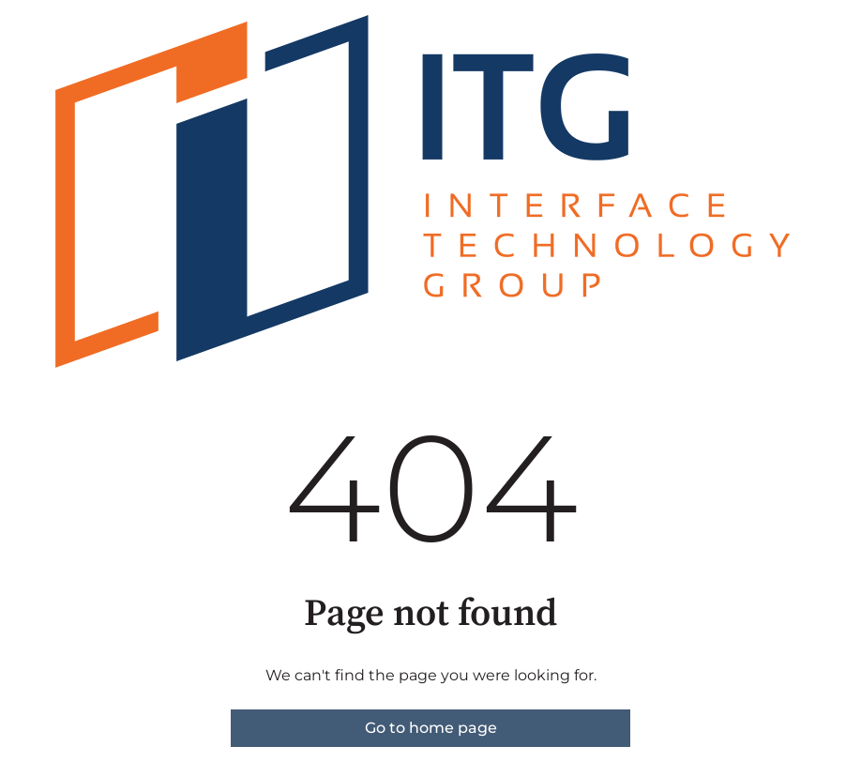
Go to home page (431, 728)
